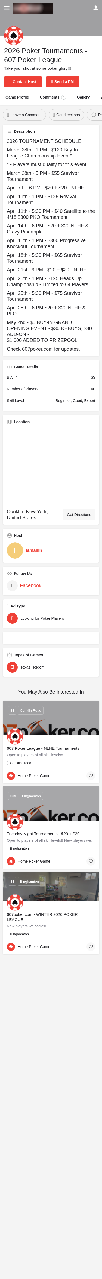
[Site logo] (34, 8)
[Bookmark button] (90, 775)
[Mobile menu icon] (6, 8)
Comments (53, 97)
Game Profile (17, 97)
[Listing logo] (13, 35)
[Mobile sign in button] (95, 7)
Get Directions (79, 514)
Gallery (83, 97)
